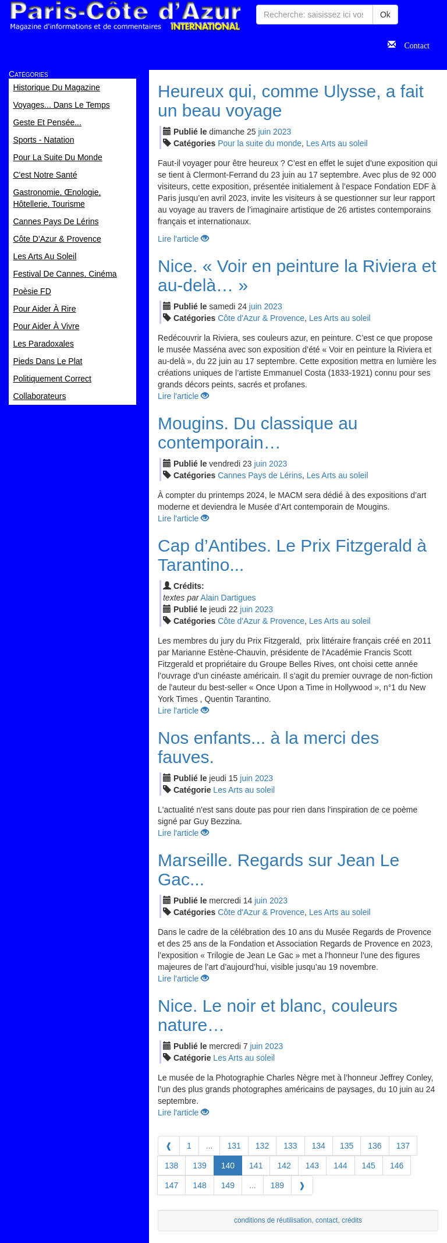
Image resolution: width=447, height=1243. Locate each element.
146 (396, 1165)
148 (199, 1185)
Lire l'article (183, 238)
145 (368, 1165)
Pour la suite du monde (259, 143)
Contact (413, 44)
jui (264, 131)
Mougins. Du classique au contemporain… (258, 433)
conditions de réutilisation (273, 1220)
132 (262, 1145)
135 (346, 1145)
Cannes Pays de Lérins (260, 475)
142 (283, 1165)
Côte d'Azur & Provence (261, 318)
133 (290, 1145)
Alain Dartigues (228, 597)
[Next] (302, 1185)
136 (374, 1145)
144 (340, 1165)
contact (326, 1220)
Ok (385, 14)
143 (312, 1165)
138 (171, 1165)
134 (318, 1145)
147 (171, 1185)
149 (228, 1185)
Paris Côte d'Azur (125, 16)
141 (255, 1165)
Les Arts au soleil (337, 143)
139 (199, 1165)
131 (233, 1145)
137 (403, 1145)
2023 (282, 131)
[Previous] (169, 1146)
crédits (352, 1220)
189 (277, 1185)
